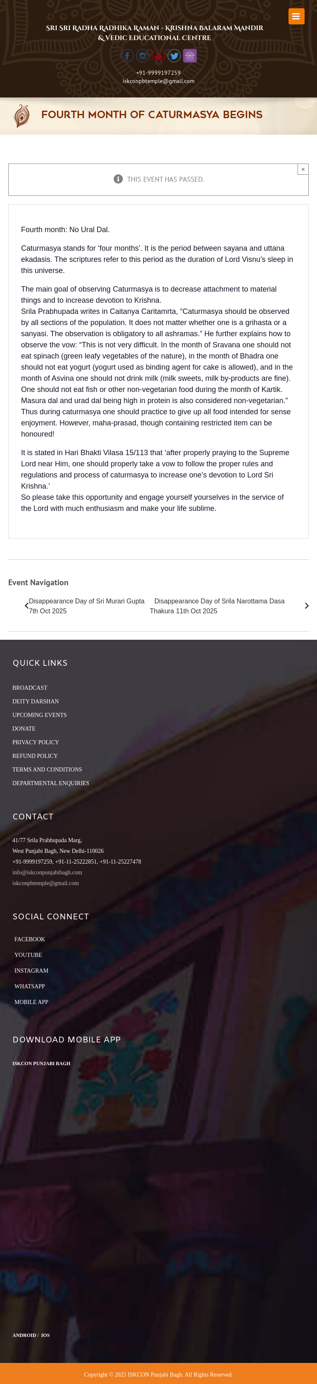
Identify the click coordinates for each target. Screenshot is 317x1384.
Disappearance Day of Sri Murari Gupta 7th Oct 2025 (86, 606)
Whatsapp (29, 986)
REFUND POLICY (35, 756)
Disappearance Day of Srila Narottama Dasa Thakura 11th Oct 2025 (217, 606)
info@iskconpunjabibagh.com (47, 872)
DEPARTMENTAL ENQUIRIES (50, 783)
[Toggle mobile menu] (296, 16)
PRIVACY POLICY (35, 742)
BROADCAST (29, 688)
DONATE (23, 729)
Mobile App (31, 1002)
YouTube (28, 955)
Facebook (29, 939)
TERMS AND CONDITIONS (47, 770)
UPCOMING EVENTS (39, 715)
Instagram (31, 971)
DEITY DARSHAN (35, 701)
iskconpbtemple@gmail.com (158, 81)
